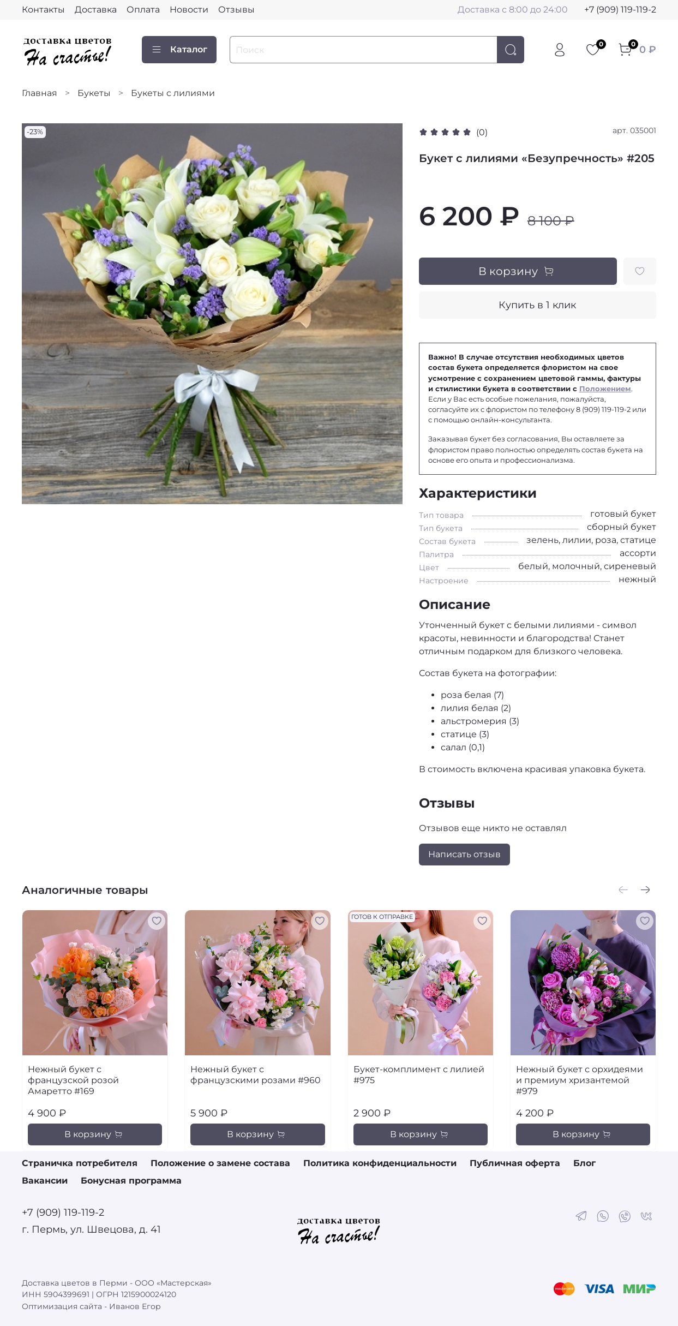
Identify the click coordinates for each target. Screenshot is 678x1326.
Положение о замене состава (220, 1163)
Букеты (94, 93)
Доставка (96, 9)
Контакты (43, 9)
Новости (189, 9)
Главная (39, 93)
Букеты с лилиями (173, 93)
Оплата (143, 9)
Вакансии (45, 1180)
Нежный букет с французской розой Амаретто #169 (73, 1080)
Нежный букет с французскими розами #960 (255, 1074)
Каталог (179, 49)
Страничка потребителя (79, 1163)
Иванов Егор (135, 1306)
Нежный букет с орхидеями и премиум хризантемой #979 (579, 1080)
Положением (605, 389)
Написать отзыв (464, 854)
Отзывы (236, 9)
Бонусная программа (131, 1180)
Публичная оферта (515, 1163)
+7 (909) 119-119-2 (620, 9)
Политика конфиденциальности (380, 1163)
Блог (584, 1163)
